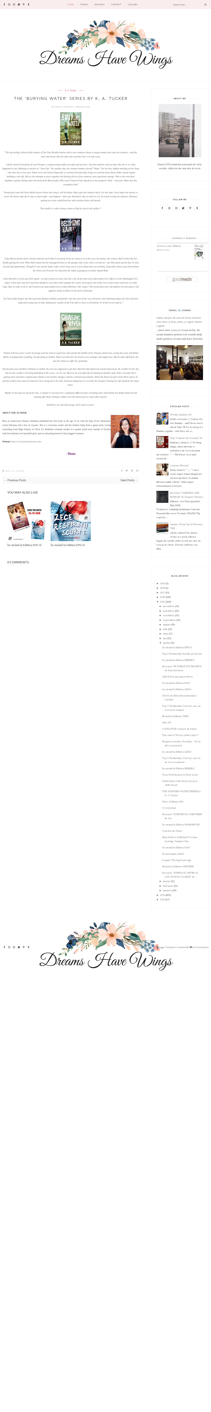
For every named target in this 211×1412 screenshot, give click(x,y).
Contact (116, 4)
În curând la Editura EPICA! (24, 545)
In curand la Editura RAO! (176, 682)
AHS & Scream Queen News (177, 676)
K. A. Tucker (71, 90)
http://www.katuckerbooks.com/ (26, 441)
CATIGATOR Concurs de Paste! (179, 728)
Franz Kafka (164, 250)
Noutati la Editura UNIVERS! (178, 866)
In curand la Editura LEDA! (176, 689)
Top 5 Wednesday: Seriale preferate (182, 653)
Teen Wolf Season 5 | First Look (180, 774)
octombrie (169, 615)
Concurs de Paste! (172, 830)
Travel (84, 4)
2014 (162, 895)
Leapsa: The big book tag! (176, 860)
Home (70, 4)
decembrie (169, 606)
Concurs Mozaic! (179, 465)
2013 (162, 899)
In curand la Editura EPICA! (177, 647)
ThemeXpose (202, 947)
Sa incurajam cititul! (173, 853)
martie (166, 881)
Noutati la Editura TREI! (175, 716)
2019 (162, 583)
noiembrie (168, 610)
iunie (165, 633)
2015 (162, 601)
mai (165, 638)
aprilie (166, 642)
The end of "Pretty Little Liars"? (180, 735)
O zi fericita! (169, 807)
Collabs (133, 4)
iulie (165, 629)
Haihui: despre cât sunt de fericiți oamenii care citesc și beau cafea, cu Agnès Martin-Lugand (179, 321)
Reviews (99, 4)
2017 (162, 592)
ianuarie (167, 890)
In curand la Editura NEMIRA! (178, 660)
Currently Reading (184, 238)
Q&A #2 (166, 722)
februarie (168, 885)
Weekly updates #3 (181, 414)
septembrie (169, 620)
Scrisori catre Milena (169, 245)
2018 (162, 587)
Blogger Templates (166, 947)
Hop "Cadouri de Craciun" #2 (186, 438)
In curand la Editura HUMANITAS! (181, 824)
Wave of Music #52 (172, 801)
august (166, 624)
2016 (162, 597)
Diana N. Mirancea (64, 107)
